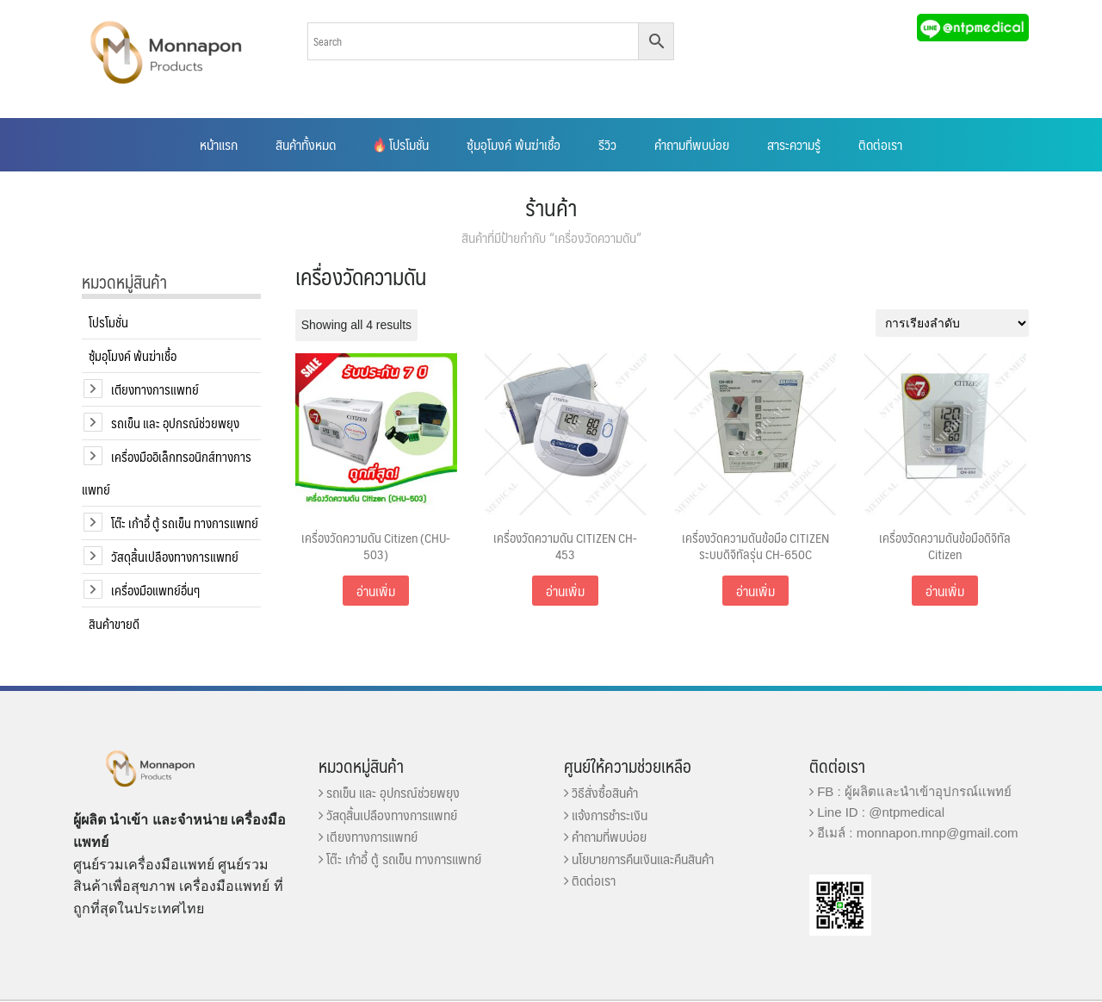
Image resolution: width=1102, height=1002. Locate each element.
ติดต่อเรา (880, 144)
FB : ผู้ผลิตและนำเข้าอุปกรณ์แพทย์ (910, 791)
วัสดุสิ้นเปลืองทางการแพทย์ (174, 556)
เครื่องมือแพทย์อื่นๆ (155, 590)
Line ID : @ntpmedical (876, 812)
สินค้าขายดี (114, 623)
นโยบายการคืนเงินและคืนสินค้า (639, 858)
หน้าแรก (219, 144)
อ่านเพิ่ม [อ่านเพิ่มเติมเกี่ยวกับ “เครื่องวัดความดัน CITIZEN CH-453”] (565, 590)
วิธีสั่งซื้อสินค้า (601, 792)
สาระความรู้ (793, 144)
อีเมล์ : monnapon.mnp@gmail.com (913, 832)
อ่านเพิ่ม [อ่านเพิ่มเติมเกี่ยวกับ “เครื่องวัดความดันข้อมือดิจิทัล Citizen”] (945, 590)
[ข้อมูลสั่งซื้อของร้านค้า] (952, 323)
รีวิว (607, 144)
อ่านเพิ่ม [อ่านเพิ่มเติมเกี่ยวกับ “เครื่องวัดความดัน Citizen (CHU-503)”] (375, 590)
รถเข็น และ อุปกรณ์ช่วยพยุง (175, 422)
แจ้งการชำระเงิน (605, 814)
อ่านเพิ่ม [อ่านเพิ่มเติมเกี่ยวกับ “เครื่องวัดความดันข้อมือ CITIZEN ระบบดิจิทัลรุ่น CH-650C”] (755, 590)
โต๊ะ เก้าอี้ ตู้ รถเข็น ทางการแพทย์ (184, 522)
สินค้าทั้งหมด (306, 144)
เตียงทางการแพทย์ (155, 389)
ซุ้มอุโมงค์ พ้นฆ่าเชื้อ (513, 144)
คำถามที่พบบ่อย (691, 144)
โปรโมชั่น (401, 144)
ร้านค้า (551, 207)
